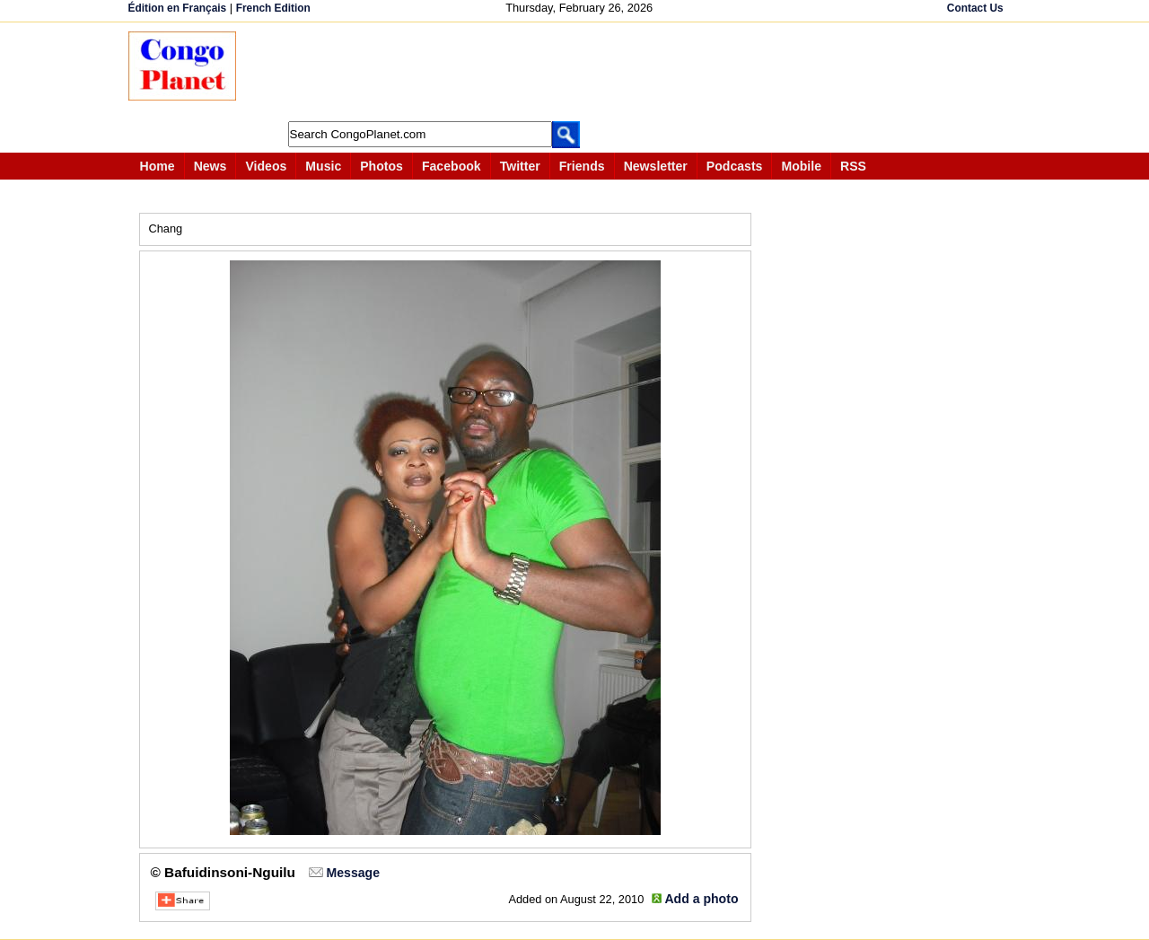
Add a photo (701, 899)
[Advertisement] (581, 71)
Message (353, 872)
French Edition (273, 8)
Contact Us (975, 8)
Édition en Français (177, 8)
